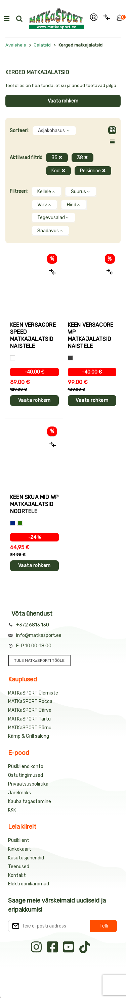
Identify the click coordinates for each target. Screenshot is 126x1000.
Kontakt (17, 875)
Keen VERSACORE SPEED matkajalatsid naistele (33, 335)
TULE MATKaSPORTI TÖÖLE (39, 660)
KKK (12, 810)
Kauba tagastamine (29, 801)
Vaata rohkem (63, 101)
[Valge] (12, 357)
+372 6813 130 (32, 625)
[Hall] (70, 357)
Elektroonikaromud (28, 884)
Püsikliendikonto (25, 766)
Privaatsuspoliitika (28, 784)
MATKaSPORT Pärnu (29, 728)
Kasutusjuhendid (26, 858)
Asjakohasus (54, 131)
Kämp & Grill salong (28, 736)
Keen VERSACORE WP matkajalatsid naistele (91, 335)
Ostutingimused (25, 775)
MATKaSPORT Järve (29, 710)
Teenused (18, 867)
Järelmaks (19, 793)
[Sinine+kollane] (12, 523)
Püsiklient (18, 840)
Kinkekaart (19, 849)
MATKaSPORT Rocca (30, 701)
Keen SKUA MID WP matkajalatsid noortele (34, 504)
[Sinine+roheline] (20, 523)
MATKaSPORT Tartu (29, 719)
